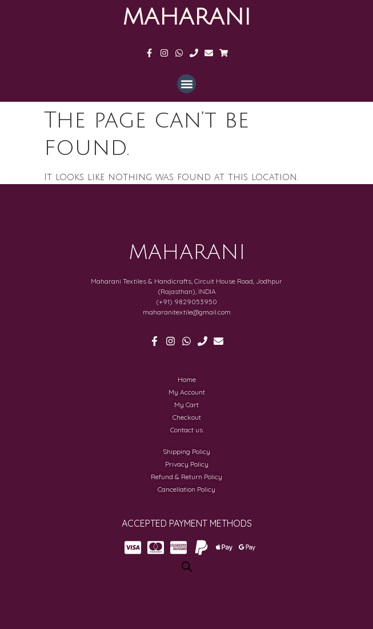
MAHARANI (186, 17)
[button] (186, 83)
